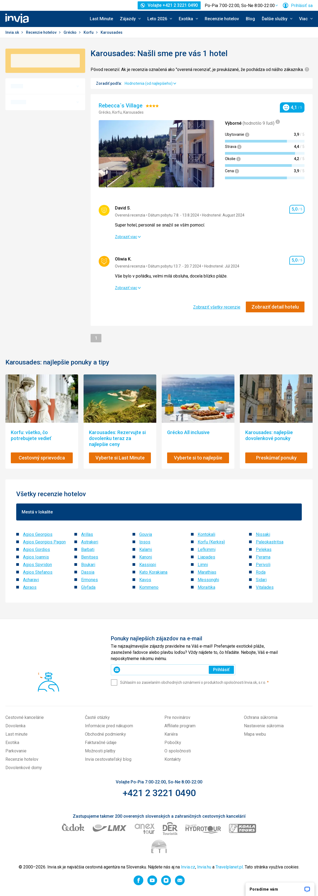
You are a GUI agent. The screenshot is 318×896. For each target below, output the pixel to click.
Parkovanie (16, 750)
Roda (261, 572)
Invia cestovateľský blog (108, 759)
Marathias (207, 572)
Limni (203, 564)
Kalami (145, 549)
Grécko (70, 32)
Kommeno (148, 587)
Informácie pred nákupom (109, 725)
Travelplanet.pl (229, 867)
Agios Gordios (36, 549)
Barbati (87, 549)
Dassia (87, 572)
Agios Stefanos (37, 572)
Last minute (16, 734)
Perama (263, 557)
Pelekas (263, 549)
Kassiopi (147, 564)
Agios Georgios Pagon (44, 542)
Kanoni (145, 557)
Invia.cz (188, 867)
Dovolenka (15, 725)
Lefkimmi (207, 549)
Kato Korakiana (153, 572)
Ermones (89, 579)
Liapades (206, 557)
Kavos (145, 579)
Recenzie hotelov (222, 18)
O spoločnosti (177, 750)
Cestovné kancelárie (24, 717)
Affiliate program (180, 725)
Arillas (87, 534)
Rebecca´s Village (121, 105)
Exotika (12, 742)
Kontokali (206, 534)
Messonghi (208, 579)
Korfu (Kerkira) (211, 542)
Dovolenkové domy (23, 767)
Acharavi (31, 579)
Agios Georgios (37, 534)
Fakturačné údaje (101, 742)
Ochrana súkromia (260, 717)
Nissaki (263, 534)
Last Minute (101, 18)
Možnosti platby (100, 750)
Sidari (261, 579)
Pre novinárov (177, 717)
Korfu (89, 32)
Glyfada (88, 587)
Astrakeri (89, 542)
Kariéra (171, 734)
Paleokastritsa (269, 542)
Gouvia (145, 534)
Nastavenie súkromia (264, 725)
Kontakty (172, 759)
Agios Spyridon (37, 564)
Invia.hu (204, 867)
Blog (250, 18)
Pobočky (172, 742)
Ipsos (144, 542)
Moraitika (206, 587)
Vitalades (265, 587)
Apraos (30, 587)
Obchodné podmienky (105, 734)
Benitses (89, 557)
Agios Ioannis (36, 557)
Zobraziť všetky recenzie (216, 307)
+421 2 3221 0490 (159, 792)
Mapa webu (255, 734)
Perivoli (263, 564)
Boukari (88, 564)
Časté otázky (97, 717)
